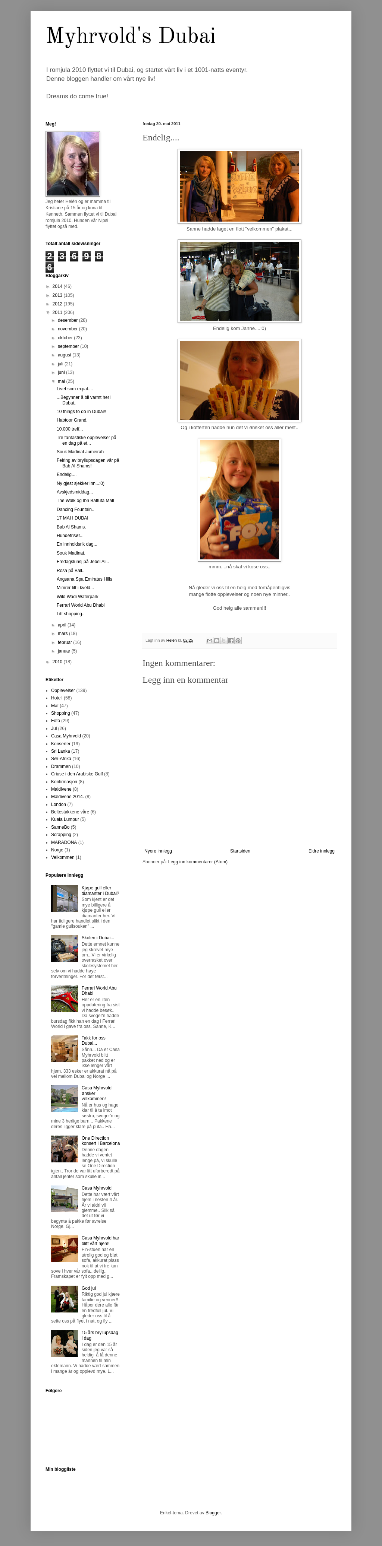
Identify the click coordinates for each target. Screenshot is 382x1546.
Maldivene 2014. (67, 796)
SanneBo (60, 827)
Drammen (61, 766)
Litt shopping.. (71, 613)
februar (65, 642)
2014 (58, 286)
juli (61, 363)
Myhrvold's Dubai (131, 37)
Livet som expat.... (75, 388)
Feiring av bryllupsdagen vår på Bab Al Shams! (88, 463)
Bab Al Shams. (71, 527)
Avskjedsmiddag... (75, 492)
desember (68, 320)
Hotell (57, 698)
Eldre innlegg (322, 851)
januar (65, 651)
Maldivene (61, 789)
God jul (89, 1288)
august (65, 355)
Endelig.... (66, 474)
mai (62, 381)
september (69, 346)
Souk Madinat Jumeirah (80, 451)
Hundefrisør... (70, 535)
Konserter (61, 743)
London (58, 804)
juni (62, 372)
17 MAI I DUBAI (72, 518)
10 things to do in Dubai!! (81, 411)
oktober (66, 337)
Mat (55, 705)
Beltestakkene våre (70, 812)
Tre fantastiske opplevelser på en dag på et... (86, 440)
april (63, 625)
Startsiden (240, 851)
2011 (58, 312)
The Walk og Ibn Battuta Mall (85, 500)
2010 (58, 661)
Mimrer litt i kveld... (75, 587)
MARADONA (64, 842)
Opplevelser (63, 690)
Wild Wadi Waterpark (77, 596)
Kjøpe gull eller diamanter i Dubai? (100, 890)
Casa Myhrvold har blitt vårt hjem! (100, 1240)
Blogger (213, 1512)
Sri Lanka (60, 751)
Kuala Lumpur (65, 819)
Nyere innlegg (158, 851)
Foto (55, 720)
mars (63, 633)
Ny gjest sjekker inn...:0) (80, 483)
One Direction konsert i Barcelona (101, 1141)
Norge (57, 850)
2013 (58, 295)
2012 (58, 304)
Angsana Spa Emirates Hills (84, 579)
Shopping (60, 713)
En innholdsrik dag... (77, 544)
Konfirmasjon (64, 781)
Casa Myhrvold (66, 736)
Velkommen (63, 857)
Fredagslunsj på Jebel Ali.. (83, 561)
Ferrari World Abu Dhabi (81, 605)
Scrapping (61, 834)
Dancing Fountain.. (75, 509)
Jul (54, 728)
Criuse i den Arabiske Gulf (77, 774)
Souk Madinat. (71, 553)
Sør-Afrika (61, 758)
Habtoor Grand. (72, 420)
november (68, 328)
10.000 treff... (70, 429)
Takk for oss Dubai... (94, 1040)
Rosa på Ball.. (71, 570)
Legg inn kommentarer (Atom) (198, 861)
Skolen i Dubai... (98, 937)
